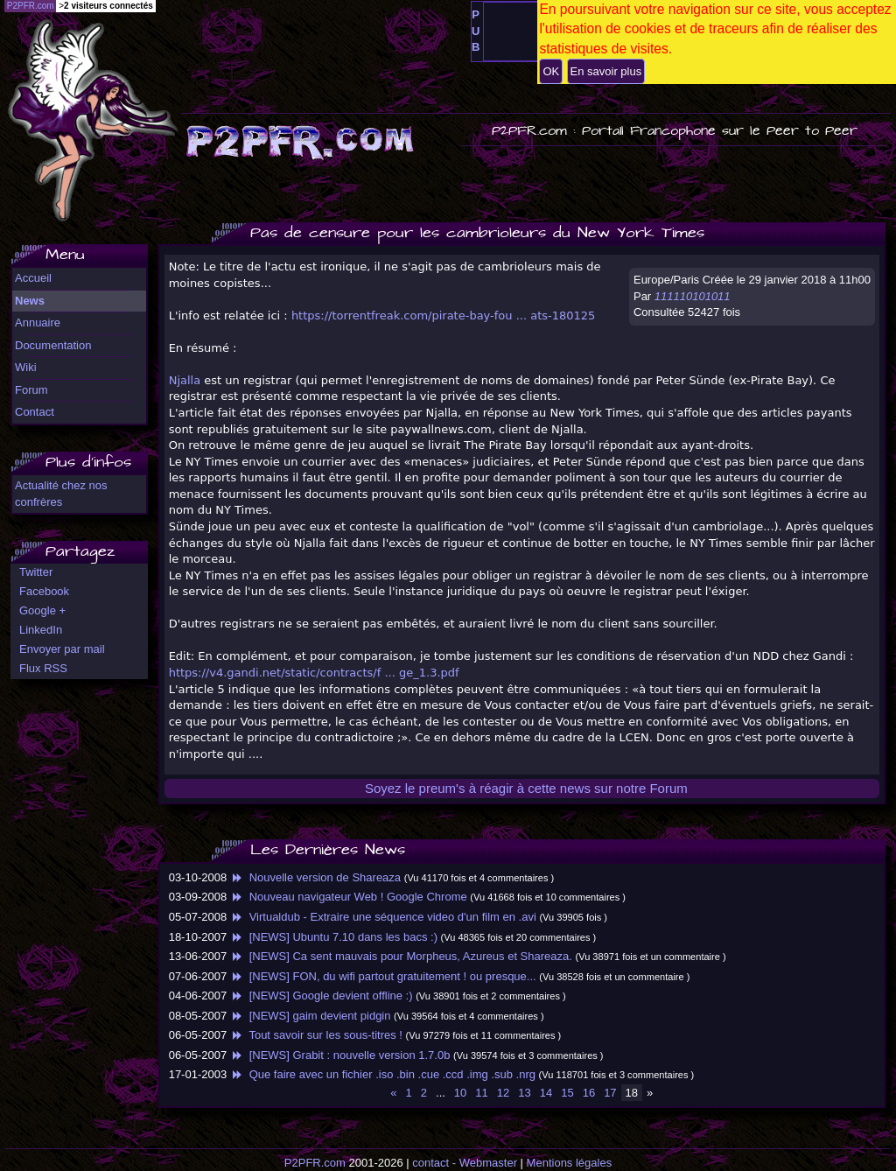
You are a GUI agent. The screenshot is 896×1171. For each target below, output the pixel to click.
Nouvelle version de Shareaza (315, 877)
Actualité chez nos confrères (61, 493)
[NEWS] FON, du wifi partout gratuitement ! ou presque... (383, 976)
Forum (31, 389)
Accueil (33, 277)
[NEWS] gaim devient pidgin (310, 1015)
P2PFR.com (315, 1162)
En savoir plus (606, 71)
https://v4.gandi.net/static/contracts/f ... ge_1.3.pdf (314, 672)
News (30, 300)
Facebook (44, 591)
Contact (34, 411)
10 (460, 1092)
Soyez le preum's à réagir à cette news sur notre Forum (526, 788)
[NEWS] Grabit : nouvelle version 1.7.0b (340, 1055)
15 (567, 1092)
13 (524, 1092)
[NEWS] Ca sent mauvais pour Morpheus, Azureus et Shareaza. (401, 956)
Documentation (53, 345)
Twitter (35, 571)
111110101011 (692, 296)
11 (481, 1092)
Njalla (185, 380)
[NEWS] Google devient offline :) (321, 995)
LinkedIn (40, 629)
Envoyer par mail (62, 649)
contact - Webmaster (464, 1162)
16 (589, 1092)
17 (610, 1092)
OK (550, 71)
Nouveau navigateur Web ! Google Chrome (348, 896)
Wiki (26, 367)
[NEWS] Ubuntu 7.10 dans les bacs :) (334, 936)
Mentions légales (569, 1162)
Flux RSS (43, 668)
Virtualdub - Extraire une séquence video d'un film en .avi (383, 916)
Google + (42, 610)
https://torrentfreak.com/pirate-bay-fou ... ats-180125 (443, 315)
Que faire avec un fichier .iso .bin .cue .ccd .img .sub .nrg (383, 1074)
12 (503, 1092)
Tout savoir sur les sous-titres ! (316, 1034)
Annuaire (37, 322)
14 (546, 1092)
